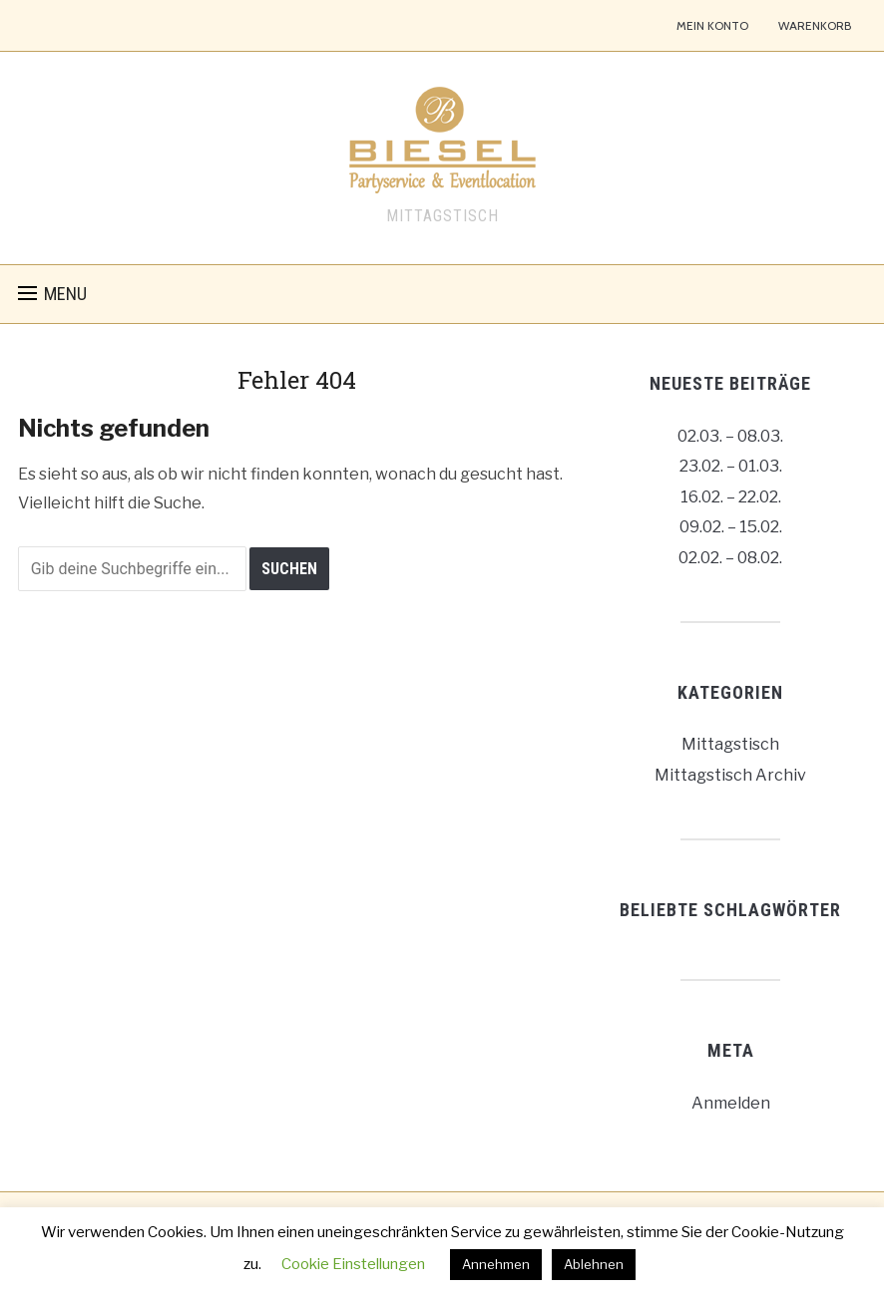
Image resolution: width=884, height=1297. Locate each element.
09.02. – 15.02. (730, 526)
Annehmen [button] (496, 1264)
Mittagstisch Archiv (730, 775)
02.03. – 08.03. (730, 436)
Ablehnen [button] (594, 1264)
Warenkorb (814, 25)
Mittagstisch (730, 744)
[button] (52, 294)
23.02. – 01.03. (730, 466)
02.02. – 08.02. (730, 557)
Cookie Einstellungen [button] (353, 1264)
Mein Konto (712, 25)
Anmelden (730, 1103)
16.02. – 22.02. (730, 496)
